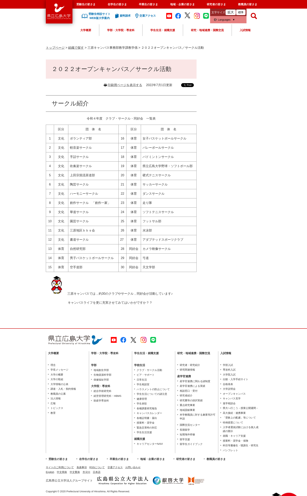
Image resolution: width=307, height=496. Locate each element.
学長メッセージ (59, 369)
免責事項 (82, 467)
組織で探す (76, 47)
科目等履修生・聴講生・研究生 (240, 445)
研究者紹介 (186, 395)
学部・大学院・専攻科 (121, 30)
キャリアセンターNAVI (150, 443)
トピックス (57, 408)
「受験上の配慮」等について (239, 417)
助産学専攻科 (101, 400)
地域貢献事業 (187, 410)
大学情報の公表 (59, 384)
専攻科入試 (229, 369)
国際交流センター (190, 424)
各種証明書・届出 (147, 418)
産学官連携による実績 (192, 385)
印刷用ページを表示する (125, 85)
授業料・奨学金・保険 (235, 440)
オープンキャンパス (234, 393)
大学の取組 (57, 379)
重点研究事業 (187, 405)
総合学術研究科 (102, 391)
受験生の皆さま (86, 4)
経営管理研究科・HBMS (107, 395)
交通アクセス (115, 467)
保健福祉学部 (101, 379)
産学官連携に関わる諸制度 (195, 381)
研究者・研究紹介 (190, 365)
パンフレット (230, 450)
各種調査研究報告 (147, 408)
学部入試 (228, 365)
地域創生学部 (101, 370)
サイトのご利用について (60, 467)
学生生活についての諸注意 (152, 393)
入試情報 (245, 30)
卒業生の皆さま (148, 4)
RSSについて (97, 467)
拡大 (231, 12)
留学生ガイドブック (191, 444)
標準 (241, 12)
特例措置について (233, 422)
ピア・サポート (145, 374)
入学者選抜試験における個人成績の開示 (240, 429)
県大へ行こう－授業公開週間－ (240, 408)
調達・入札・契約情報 (63, 388)
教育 (53, 412)
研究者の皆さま (216, 4)
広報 (53, 403)
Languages (224, 19)
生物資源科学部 (102, 374)
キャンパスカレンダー (149, 413)
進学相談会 (229, 403)
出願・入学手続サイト (235, 379)
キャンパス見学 (232, 398)
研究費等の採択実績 (191, 400)
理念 (53, 365)
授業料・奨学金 (145, 422)
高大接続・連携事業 (234, 412)
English (50, 472)
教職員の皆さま (247, 4)
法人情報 (56, 398)
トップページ (55, 47)
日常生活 (142, 379)
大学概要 (85, 30)
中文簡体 (62, 472)
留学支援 (185, 439)
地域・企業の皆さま (182, 4)
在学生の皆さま (117, 4)
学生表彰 (142, 403)
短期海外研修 (187, 434)
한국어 (86, 472)
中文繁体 (75, 472)
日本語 (96, 472)
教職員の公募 (58, 393)
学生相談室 (143, 384)
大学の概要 (57, 374)
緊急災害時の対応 (147, 427)
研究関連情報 (187, 369)
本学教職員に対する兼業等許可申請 (197, 416)
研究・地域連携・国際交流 (207, 30)
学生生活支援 (144, 432)
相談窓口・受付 (189, 390)
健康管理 (142, 398)
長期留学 (185, 429)
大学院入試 (229, 374)
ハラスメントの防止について (153, 389)
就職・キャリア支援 (234, 435)
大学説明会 (229, 388)
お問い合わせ (133, 467)
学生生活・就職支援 (162, 30)
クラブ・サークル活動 (149, 370)
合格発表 (228, 384)
